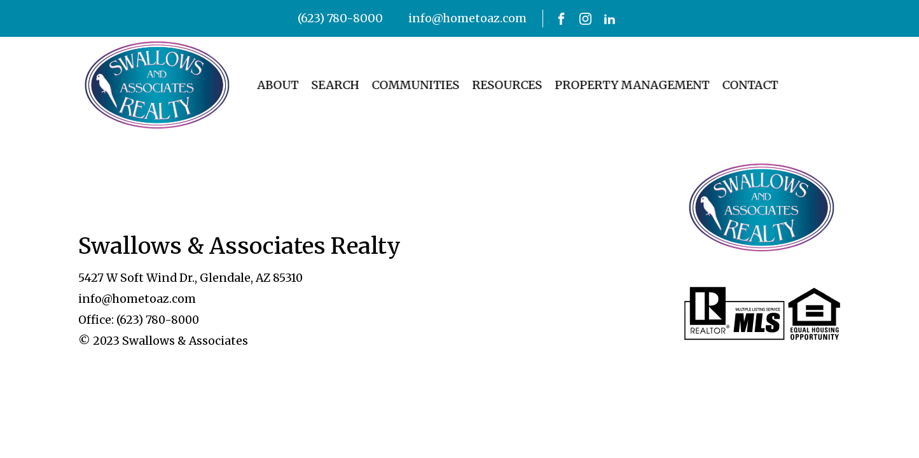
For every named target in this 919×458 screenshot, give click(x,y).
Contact (736, 85)
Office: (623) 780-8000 (138, 320)
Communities (402, 85)
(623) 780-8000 (340, 18)
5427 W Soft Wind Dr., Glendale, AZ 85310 (190, 278)
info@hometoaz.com (467, 18)
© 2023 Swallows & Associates (163, 341)
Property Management (618, 85)
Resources (494, 85)
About (264, 85)
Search (321, 85)
